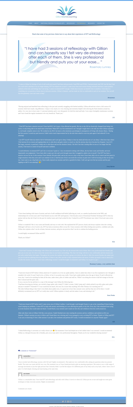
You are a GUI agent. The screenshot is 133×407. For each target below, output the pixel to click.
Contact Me (101, 23)
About (36, 23)
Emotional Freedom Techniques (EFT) (52, 23)
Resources (91, 23)
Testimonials (81, 23)
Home (30, 23)
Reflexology (71, 23)
